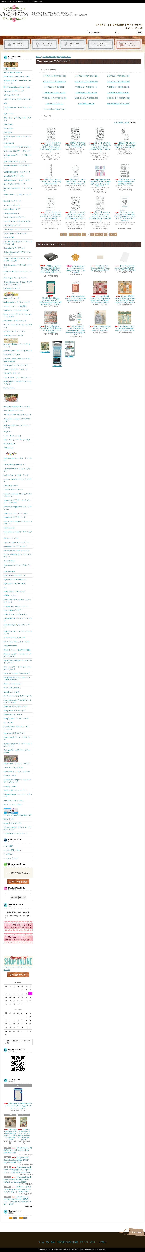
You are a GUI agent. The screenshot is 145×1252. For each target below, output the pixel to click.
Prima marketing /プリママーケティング (18, 619)
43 (111, 234)
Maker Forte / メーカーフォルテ (16, 513)
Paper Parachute (9, 571)
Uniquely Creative (10, 786)
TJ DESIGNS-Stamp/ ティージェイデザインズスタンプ (17, 781)
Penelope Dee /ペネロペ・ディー (16, 606)
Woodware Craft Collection (13, 805)
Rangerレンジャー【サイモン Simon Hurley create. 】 (17, 668)
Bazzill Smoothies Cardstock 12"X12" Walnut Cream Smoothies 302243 (99, 260)
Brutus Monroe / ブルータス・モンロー (17, 196)
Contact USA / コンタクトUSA (15, 233)
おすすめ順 (118, 123)
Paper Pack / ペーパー (86, 104)
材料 (5, 103)
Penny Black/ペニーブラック (14, 592)
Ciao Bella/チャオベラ (12, 225)
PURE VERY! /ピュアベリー (14, 638)
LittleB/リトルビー (11, 486)
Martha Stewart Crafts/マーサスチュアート (18, 533)
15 (92, 234)
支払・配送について (45, 44)
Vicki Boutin (8, 124)
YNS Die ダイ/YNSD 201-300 (54, 93)
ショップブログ (73, 44)
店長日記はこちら (18, 979)
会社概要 (9, 846)
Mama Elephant (9, 528)
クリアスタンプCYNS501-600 (118, 81)
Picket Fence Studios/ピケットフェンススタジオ (17, 601)
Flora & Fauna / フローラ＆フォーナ (17, 377)
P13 (5, 588)
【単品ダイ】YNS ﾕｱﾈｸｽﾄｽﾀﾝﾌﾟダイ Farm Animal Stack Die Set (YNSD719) (124, 137)
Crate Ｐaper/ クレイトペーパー (15, 278)
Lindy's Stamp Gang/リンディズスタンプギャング (18, 495)
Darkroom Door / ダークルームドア (17, 302)
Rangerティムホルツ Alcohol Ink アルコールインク (17, 655)
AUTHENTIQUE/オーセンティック (17, 172)
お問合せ (101, 44)
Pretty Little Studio (10, 646)
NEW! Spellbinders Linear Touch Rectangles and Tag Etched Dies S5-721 (75, 291)
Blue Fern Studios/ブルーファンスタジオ (18, 189)
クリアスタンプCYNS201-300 (118, 76)
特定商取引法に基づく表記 (67, 1242)
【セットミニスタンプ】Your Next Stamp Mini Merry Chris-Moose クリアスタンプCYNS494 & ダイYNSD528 (124, 209)
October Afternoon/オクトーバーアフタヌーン (17, 555)
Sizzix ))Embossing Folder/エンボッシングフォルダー (17, 701)
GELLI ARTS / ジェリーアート (15, 834)
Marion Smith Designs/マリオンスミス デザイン (18, 522)
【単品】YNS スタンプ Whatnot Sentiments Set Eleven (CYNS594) (124, 174)
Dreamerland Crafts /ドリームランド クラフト (17, 343)
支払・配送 (50, 1242)
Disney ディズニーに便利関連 (15, 306)
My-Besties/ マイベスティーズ (15, 546)
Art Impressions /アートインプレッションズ (17, 156)
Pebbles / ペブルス (10, 596)
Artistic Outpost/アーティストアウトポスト (17, 137)
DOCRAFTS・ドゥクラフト (14, 331)
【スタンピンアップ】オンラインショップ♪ (18, 967)
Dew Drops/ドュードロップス (15, 321)
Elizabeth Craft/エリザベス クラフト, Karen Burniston (17, 360)
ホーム (17, 44)
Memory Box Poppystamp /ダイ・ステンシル (18, 508)
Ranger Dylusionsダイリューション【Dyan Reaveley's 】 (17, 678)
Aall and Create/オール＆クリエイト (17, 180)
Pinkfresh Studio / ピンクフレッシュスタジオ (18, 632)
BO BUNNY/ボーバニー (13, 205)
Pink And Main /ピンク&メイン (15, 614)
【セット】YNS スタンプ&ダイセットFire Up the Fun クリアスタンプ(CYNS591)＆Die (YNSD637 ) (100, 139)
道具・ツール (9, 114)
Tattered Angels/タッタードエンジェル (17, 738)
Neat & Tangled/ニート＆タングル (16, 550)
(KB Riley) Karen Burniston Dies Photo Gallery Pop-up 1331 (70, 349)
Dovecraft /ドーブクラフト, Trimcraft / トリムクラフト (18, 315)
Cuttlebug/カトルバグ (12, 288)
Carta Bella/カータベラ (12, 209)
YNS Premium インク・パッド (118, 104)
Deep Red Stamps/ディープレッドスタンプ (18, 326)
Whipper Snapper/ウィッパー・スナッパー (18, 795)
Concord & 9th (9, 237)
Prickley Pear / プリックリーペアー (17, 642)
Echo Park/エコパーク (12, 355)
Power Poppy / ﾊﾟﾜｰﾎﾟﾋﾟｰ (13, 610)
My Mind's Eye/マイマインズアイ (16, 542)
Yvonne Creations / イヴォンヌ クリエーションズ (17, 828)
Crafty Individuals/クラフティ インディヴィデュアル (17, 259)
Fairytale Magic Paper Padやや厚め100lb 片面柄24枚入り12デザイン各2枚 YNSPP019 (100, 175)
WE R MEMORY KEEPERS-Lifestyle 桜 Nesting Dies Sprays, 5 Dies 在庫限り (76, 262)
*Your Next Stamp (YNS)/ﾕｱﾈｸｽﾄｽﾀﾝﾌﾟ (18, 812)
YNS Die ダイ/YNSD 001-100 (86, 87)
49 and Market (9, 143)
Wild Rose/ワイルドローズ (14, 801)
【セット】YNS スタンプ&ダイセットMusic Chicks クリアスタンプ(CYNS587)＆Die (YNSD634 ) (50, 139)
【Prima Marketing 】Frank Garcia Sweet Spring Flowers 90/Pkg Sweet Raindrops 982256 (18, 1179)
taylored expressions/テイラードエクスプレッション (18, 745)
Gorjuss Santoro (9, 388)
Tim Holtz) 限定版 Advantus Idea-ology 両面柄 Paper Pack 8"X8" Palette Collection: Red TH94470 (100, 292)
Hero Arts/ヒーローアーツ (13, 411)
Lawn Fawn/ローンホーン (13, 490)
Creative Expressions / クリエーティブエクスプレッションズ (18, 283)
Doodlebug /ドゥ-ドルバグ (13, 335)
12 (79, 234)
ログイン (101, 25)
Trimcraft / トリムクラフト (14, 768)
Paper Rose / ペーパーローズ (14, 584)
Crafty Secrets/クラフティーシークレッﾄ (17, 272)
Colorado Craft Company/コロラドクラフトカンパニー (18, 242)
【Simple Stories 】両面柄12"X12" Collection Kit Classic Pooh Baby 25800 (18, 1150)
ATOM (23, 1218)
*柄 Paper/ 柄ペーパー (12, 95)
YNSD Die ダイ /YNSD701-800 (118, 98)
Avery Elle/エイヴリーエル (14, 176)
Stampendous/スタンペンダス (15, 711)
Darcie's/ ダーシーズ (11, 295)
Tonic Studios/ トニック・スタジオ (17, 772)
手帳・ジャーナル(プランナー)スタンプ (17, 119)
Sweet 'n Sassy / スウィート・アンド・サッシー (16, 728)
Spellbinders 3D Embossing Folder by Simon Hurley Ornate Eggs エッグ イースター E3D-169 (18, 1098)
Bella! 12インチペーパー (13, 201)
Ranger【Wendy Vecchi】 (13, 684)
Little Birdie (8, 132)
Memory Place (9, 128)
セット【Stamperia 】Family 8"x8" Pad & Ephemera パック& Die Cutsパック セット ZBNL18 (51, 321)
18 (105, 234)
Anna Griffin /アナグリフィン (15, 162)
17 (101, 234)
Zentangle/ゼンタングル (12, 823)
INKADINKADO (10, 444)
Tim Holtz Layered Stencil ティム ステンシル (18, 108)
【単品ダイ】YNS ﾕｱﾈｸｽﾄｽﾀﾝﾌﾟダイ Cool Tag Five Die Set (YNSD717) (75, 174)
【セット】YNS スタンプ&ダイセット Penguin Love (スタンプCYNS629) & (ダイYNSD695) (50, 207)
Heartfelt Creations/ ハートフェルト (17, 399)
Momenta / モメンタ (11, 538)
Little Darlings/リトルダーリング (16, 475)
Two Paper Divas (10, 776)
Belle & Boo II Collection (13, 72)
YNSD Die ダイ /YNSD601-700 (86, 98)
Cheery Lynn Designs (11, 213)
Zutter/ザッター (9, 819)
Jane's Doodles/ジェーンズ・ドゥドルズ (18, 456)
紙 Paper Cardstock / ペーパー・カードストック (17, 82)
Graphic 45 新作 (11, 66)
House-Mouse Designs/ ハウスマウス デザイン (17, 420)
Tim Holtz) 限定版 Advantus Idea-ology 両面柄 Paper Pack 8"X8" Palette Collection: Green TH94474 (45, 347)
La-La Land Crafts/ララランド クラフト (17, 480)
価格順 (126, 123)
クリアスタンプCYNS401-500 (86, 81)
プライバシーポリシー (88, 1242)
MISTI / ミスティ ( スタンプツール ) (17, 99)
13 (84, 234)
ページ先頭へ (136, 1232)
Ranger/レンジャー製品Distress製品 (17, 650)
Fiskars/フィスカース (12, 373)
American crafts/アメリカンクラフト (17, 147)
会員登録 (117, 25)
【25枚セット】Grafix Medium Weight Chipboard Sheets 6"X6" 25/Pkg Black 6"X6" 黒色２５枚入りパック (51, 262)
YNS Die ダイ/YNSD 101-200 (118, 87)
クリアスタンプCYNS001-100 (54, 76)
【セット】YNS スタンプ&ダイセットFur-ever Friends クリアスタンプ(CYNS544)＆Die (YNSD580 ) (75, 209)
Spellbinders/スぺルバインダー (15, 706)
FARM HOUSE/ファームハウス (15, 369)
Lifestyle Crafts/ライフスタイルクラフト (17, 470)
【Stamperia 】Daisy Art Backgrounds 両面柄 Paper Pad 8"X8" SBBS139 (124, 321)
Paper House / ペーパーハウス (15, 579)
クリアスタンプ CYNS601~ (54, 87)
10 (70, 234)
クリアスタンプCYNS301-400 (54, 81)
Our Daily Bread (9, 561)
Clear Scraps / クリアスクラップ (16, 229)
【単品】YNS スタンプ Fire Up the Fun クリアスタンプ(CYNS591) (75, 137)
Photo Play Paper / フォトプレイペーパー (17, 626)
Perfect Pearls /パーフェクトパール (17, 77)
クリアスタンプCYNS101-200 (86, 76)
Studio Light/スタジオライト (14, 733)
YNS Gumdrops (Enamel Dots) (54, 109)
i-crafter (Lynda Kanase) (12, 436)
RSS (13, 1218)
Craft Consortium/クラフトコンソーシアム (18, 266)
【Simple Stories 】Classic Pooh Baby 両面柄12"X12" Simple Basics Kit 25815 (17, 1160)
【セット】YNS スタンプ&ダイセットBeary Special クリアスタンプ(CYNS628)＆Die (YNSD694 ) (100, 209)
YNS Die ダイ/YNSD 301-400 (86, 93)
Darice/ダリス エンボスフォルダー (17, 310)
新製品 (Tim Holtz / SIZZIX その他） (17, 87)
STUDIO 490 (8, 723)
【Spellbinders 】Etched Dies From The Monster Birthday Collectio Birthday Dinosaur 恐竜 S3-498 (75, 323)
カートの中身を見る (18, 881)
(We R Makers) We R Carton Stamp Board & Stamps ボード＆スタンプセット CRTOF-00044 (17, 1189)
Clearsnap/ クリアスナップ (14, 91)
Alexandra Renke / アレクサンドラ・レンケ (17, 166)
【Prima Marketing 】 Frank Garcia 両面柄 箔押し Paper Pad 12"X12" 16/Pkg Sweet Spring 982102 (18, 1169)
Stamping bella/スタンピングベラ (16, 719)
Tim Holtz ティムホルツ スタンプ (17, 760)
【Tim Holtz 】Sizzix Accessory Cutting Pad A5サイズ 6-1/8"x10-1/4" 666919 (124, 260)
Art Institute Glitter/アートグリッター (17, 151)
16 (97, 234)
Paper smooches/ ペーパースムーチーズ (17, 566)
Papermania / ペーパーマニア (14, 575)
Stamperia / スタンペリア (13, 714)
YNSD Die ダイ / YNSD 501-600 (54, 98)
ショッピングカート (129, 44)
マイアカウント (134, 25)
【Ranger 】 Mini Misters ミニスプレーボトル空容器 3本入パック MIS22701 (57, 354)
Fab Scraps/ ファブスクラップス (16, 365)
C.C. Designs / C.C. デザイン (14, 217)
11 (75, 234)
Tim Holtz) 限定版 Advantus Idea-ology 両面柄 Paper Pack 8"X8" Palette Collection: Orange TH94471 (125, 292)
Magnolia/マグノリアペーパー (15, 517)
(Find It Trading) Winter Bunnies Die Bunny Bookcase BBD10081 (100, 321)
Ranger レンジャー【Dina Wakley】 (17, 673)
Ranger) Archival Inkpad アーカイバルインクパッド (18, 661)
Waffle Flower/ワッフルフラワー (16, 790)
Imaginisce (7, 432)
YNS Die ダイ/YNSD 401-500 (118, 93)
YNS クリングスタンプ (54, 104)
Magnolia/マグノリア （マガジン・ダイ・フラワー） (18, 501)
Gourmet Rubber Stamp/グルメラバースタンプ (17, 382)
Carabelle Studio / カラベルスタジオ (17, 221)
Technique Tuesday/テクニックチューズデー (17, 751)
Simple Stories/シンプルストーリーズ (18, 696)
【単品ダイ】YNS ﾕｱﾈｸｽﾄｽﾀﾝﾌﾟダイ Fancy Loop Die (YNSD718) (50, 174)
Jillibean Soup (8, 448)
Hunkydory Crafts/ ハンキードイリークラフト (17, 426)
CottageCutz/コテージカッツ (14, 248)
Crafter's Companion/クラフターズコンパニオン (17, 253)
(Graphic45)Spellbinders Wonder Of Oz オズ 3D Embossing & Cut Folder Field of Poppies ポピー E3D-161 (50, 292)
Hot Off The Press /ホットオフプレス (17, 415)
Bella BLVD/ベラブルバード (14, 184)
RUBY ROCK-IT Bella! (12, 688)
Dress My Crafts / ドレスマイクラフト (18, 351)
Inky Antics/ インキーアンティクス (17, 440)
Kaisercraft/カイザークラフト (15, 465)
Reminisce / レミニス (11, 692)
